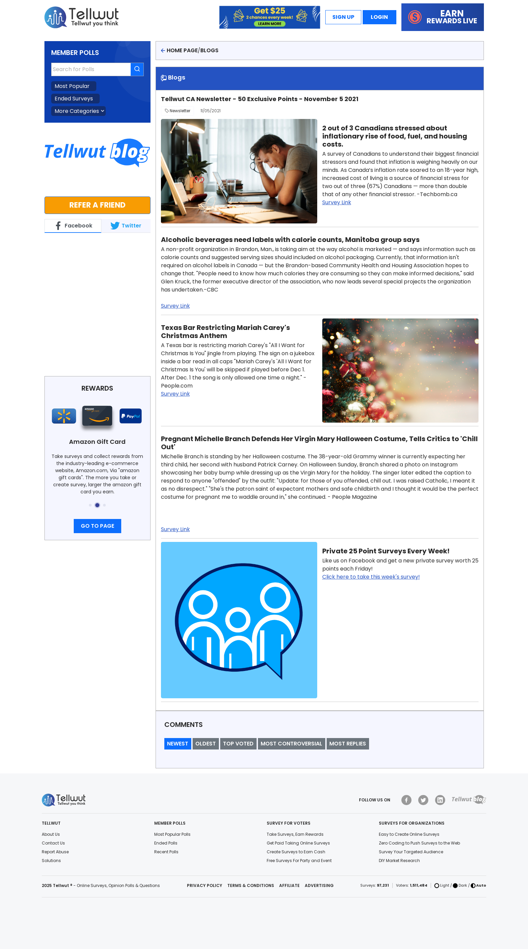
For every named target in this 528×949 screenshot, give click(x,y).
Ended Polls (165, 843)
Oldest (205, 743)
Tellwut (54, 240)
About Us (51, 834)
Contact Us (53, 843)
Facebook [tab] (73, 226)
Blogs (209, 50)
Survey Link (336, 202)
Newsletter (177, 111)
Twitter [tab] (125, 226)
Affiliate (289, 885)
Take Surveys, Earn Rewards (295, 834)
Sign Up (343, 17)
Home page (182, 50)
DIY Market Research (399, 860)
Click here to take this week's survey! (371, 577)
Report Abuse (55, 852)
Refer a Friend (97, 205)
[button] (90, 505)
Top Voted (238, 743)
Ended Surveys (74, 98)
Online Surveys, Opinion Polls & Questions (118, 885)
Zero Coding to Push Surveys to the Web (419, 843)
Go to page (97, 526)
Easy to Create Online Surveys (409, 834)
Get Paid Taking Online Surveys (298, 843)
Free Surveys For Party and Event (299, 860)
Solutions (51, 860)
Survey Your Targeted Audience (411, 852)
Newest (177, 743)
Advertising (319, 885)
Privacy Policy (204, 885)
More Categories (77, 111)
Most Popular (72, 86)
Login (379, 17)
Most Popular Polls (172, 834)
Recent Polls (166, 852)
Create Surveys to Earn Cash (296, 852)
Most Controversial (291, 743)
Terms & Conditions (250, 885)
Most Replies (347, 743)
